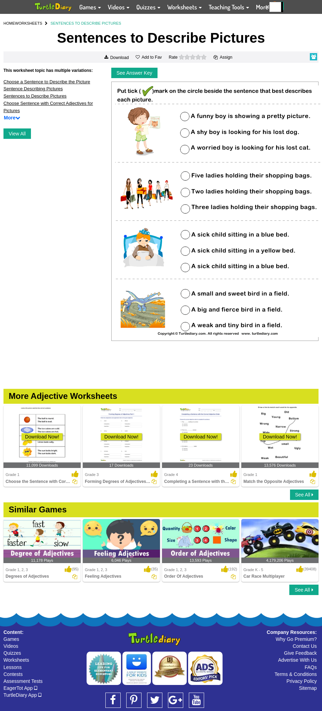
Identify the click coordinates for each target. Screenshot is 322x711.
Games (11, 639)
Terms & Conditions (296, 674)
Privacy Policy (302, 681)
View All (17, 133)
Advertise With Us (297, 660)
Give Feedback (300, 653)
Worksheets (16, 660)
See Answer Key (134, 73)
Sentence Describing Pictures (33, 88)
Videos (10, 646)
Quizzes (12, 653)
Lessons (12, 667)
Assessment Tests (23, 681)
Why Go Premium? (296, 639)
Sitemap (308, 688)
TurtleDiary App (22, 695)
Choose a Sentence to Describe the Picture (46, 81)
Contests (13, 674)
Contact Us (305, 646)
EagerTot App (20, 688)
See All (304, 494)
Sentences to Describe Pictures (34, 96)
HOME (9, 23)
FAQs (311, 667)
